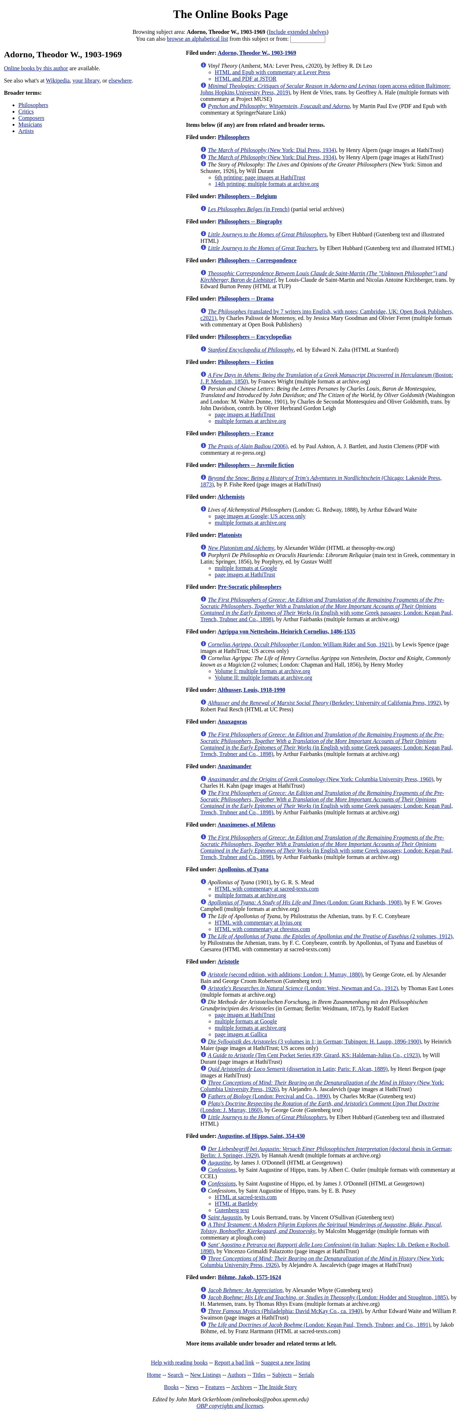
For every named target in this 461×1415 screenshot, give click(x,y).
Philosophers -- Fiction (246, 362)
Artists (26, 131)
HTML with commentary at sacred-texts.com (267, 889)
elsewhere (120, 80)
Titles (258, 1375)
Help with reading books (179, 1363)
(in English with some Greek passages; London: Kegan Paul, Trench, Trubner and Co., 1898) (326, 609)
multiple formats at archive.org (250, 421)
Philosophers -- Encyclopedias (254, 337)
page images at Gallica (241, 1034)
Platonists (230, 535)
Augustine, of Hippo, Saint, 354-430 (261, 1136)
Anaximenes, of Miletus (246, 825)
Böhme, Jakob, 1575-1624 (249, 1277)
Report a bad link (234, 1363)
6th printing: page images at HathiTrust (260, 177)
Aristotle (228, 961)
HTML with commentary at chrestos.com (262, 929)
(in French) (249, 209)
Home (154, 1375)
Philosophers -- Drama (246, 298)
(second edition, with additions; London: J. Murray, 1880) (285, 974)
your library (85, 80)
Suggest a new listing (285, 1363)
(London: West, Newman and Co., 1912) (303, 988)
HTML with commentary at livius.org (258, 923)
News (191, 1387)
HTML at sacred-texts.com (246, 1197)
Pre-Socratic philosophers (249, 587)
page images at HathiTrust (245, 414)
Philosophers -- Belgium (247, 196)
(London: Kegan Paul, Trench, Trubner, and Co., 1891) (319, 1325)
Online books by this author (36, 68)
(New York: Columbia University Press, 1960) (320, 779)
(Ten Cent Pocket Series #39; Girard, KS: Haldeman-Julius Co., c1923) (314, 1055)
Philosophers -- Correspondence (257, 260)
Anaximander (234, 766)
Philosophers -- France (246, 433)
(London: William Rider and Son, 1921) (300, 644)
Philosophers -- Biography (250, 221)
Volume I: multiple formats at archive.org (262, 671)
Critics (26, 111)
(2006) (247, 446)
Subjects (282, 1375)
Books (171, 1387)
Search (176, 1375)
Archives (241, 1387)
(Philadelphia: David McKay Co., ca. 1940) (285, 1311)
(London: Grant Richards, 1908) (305, 902)
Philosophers (33, 105)
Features (215, 1387)
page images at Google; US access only (260, 516)
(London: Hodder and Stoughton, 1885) (328, 1297)
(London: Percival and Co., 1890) (269, 1096)
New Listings (205, 1375)
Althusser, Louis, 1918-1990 (251, 690)
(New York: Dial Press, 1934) (272, 150)
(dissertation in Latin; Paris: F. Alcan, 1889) (298, 1069)
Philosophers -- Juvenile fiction (256, 465)
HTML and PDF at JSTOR (246, 79)
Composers (31, 118)
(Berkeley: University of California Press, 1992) (324, 703)
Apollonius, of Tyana (243, 869)
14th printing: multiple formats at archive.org (267, 184)
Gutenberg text (232, 1210)
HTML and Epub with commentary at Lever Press (272, 72)
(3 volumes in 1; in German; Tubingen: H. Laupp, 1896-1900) (314, 1041)
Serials (306, 1375)
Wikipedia (58, 80)
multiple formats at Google (246, 568)
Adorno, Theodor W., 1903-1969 (257, 53)
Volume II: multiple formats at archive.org (263, 678)
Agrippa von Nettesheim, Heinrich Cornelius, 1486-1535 (286, 631)
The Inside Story (278, 1387)
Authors (236, 1375)
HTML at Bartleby (236, 1204)
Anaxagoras (232, 721)
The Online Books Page (230, 14)
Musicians (30, 124)
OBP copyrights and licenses (229, 1406)
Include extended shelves (298, 32)
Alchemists (231, 497)
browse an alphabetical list (197, 39)
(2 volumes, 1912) (330, 936)
